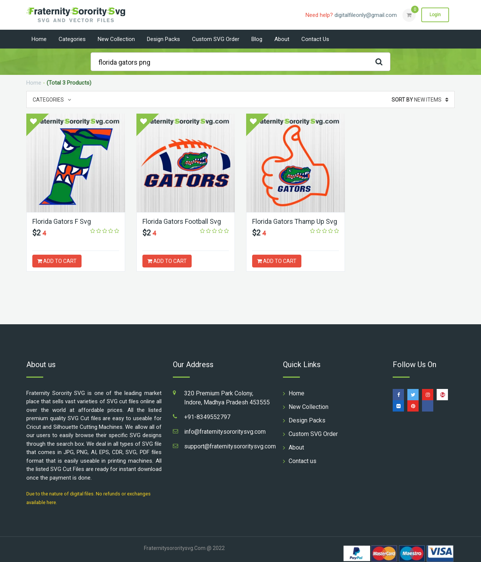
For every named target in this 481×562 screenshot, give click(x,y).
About (281, 39)
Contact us (315, 39)
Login (435, 14)
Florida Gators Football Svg (181, 221)
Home (39, 39)
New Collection (116, 39)
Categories (72, 39)
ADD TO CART (57, 261)
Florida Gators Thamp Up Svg (295, 221)
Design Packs (163, 39)
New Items (420, 100)
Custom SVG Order (215, 39)
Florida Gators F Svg (61, 221)
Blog (256, 39)
